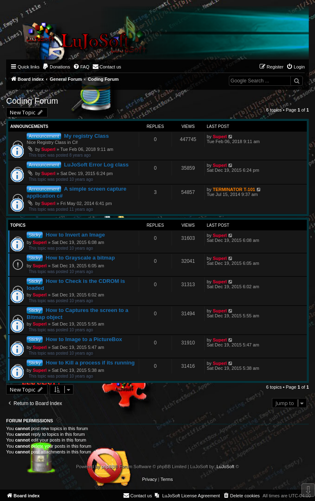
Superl (48, 149)
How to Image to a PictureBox (84, 339)
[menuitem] (56, 67)
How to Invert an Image (75, 235)
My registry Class (86, 136)
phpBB (108, 466)
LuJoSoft (225, 466)
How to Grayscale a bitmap (80, 258)
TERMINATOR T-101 (234, 189)
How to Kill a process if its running (90, 363)
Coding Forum (32, 100)
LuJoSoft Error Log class (96, 165)
